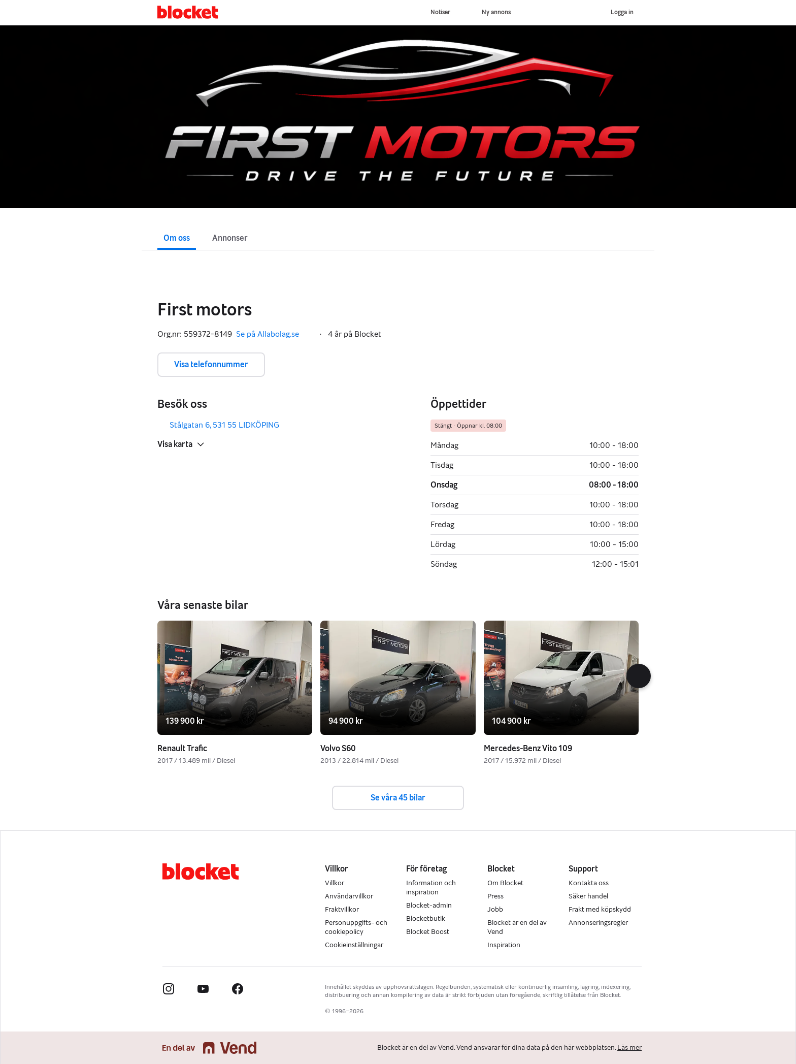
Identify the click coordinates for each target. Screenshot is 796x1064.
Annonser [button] (230, 238)
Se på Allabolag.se (274, 334)
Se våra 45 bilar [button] (398, 797)
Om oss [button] (176, 238)
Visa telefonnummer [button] (211, 364)
